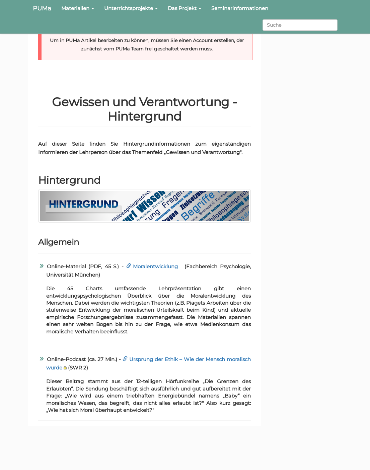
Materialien (77, 8)
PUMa (42, 8)
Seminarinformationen (239, 8)
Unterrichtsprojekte (131, 8)
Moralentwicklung (155, 266)
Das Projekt (184, 8)
